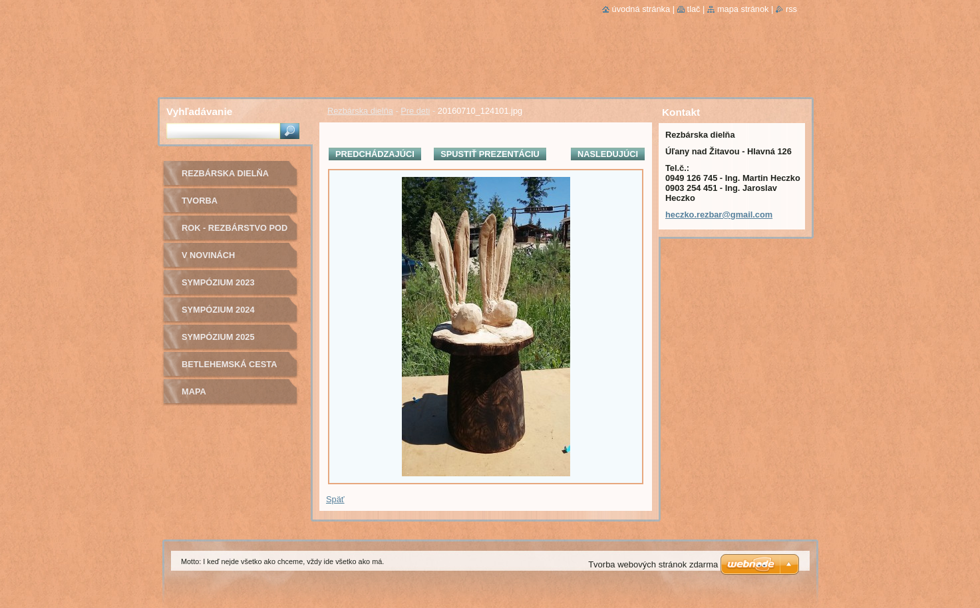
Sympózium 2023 (218, 282)
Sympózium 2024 (218, 310)
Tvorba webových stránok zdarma (653, 564)
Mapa (194, 391)
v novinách (208, 255)
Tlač (694, 9)
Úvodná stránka (641, 9)
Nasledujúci (607, 154)
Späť (335, 499)
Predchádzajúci (374, 154)
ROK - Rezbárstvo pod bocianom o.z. (234, 232)
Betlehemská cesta (229, 364)
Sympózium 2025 (218, 337)
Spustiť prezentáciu (490, 154)
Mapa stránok (743, 9)
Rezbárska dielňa (360, 111)
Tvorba (200, 201)
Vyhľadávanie (199, 111)
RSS (791, 9)
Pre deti (415, 111)
